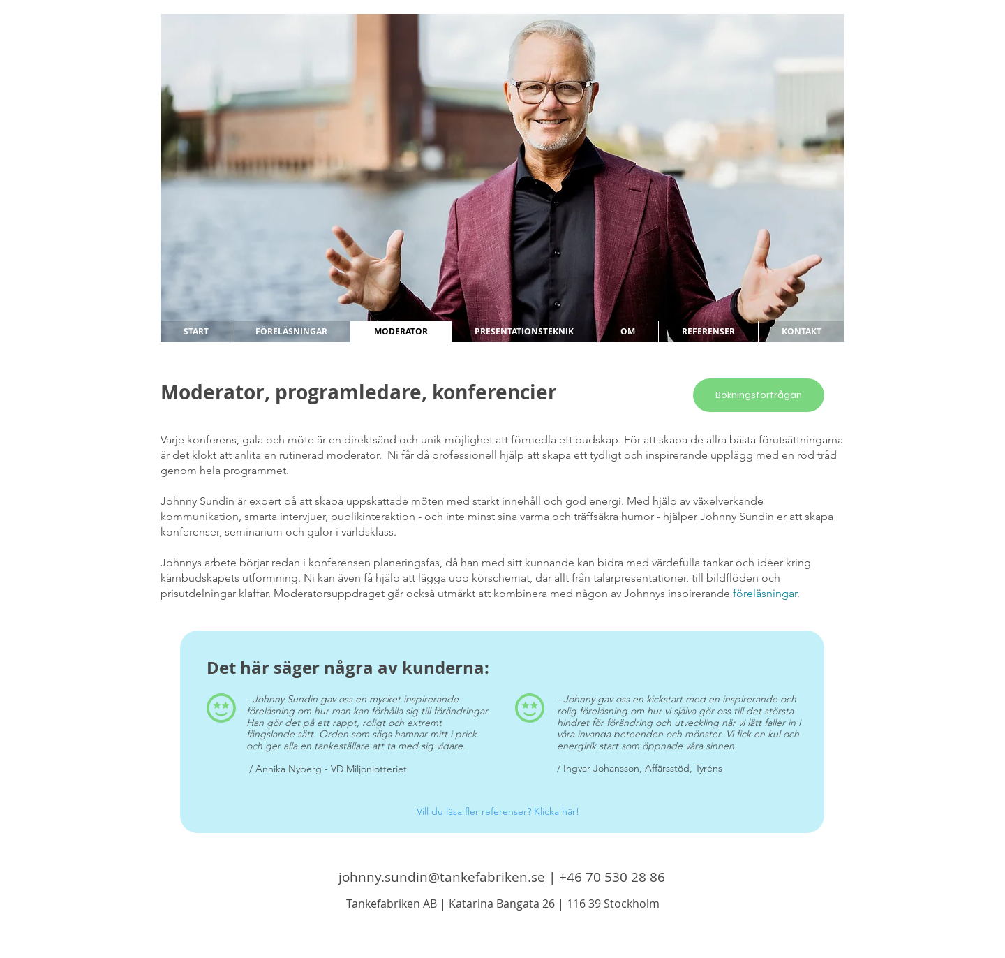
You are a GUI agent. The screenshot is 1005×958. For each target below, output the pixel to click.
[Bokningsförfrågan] (758, 395)
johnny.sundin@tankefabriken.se (441, 877)
